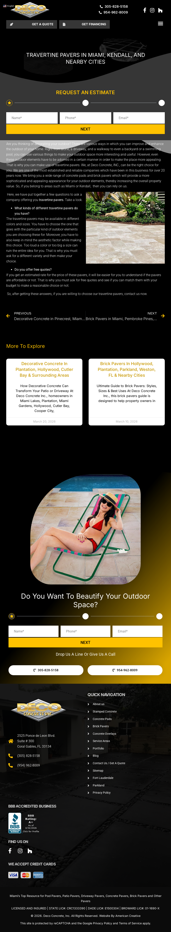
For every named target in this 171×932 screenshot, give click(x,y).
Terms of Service (130, 923)
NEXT (85, 129)
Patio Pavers (70, 896)
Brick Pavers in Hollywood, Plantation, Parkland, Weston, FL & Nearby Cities (127, 369)
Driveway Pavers (92, 896)
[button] (160, 23)
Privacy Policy (102, 923)
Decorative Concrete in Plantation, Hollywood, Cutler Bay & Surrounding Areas (44, 369)
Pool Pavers (53, 896)
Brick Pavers (138, 896)
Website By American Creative (119, 915)
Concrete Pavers (117, 896)
